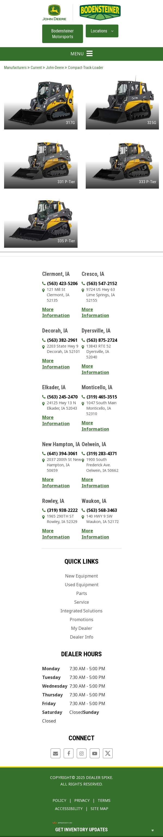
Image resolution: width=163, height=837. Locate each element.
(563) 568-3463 (102, 510)
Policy (59, 800)
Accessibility (68, 808)
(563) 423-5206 (62, 283)
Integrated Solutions (81, 611)
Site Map (99, 808)
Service (81, 602)
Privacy (82, 800)
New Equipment (81, 576)
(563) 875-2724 (102, 340)
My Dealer (81, 628)
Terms (104, 800)
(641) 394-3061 (62, 454)
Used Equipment (82, 585)
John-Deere (53, 67)
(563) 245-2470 (62, 397)
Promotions (81, 620)
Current (34, 67)
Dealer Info (81, 637)
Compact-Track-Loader (84, 67)
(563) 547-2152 (102, 283)
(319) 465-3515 (102, 397)
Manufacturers (15, 67)
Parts (81, 593)
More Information (56, 312)
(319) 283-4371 (102, 454)
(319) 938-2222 (62, 510)
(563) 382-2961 (62, 340)
